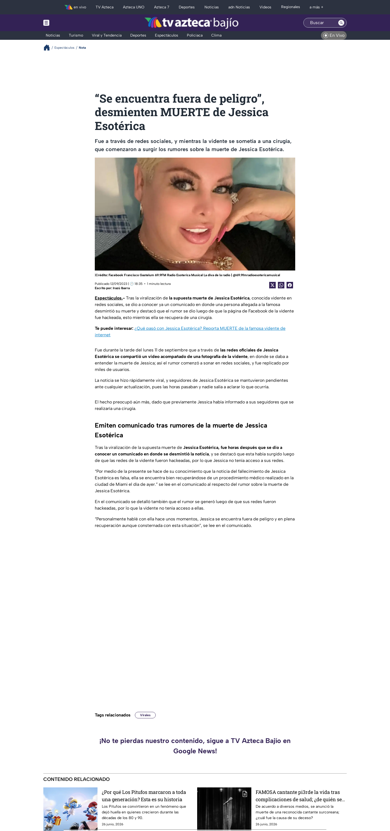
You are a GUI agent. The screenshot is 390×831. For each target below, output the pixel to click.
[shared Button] (281, 285)
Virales (145, 715)
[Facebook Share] (290, 285)
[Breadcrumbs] (48, 47)
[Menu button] (65, 23)
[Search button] (341, 23)
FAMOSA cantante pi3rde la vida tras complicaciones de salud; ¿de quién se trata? (299, 796)
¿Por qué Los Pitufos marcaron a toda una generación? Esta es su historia (144, 796)
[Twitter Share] (272, 285)
